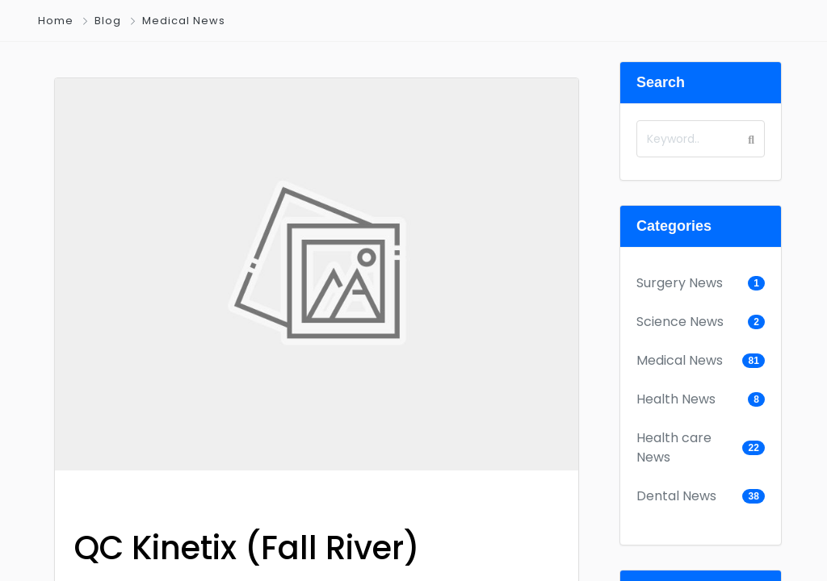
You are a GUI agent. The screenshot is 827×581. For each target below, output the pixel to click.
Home (55, 20)
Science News (680, 321)
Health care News (674, 447)
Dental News (676, 496)
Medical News (183, 20)
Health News (676, 399)
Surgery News (679, 283)
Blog (107, 20)
